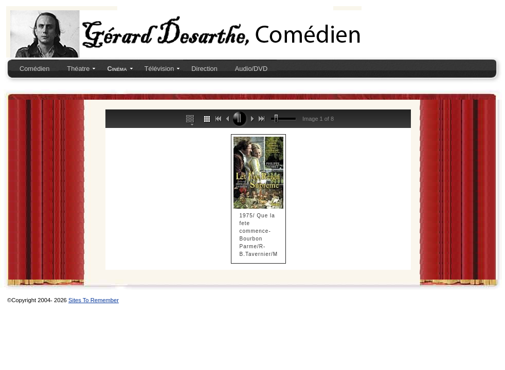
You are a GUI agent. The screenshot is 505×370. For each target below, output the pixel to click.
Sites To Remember (93, 300)
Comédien (34, 68)
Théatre (78, 68)
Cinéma (117, 68)
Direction (204, 68)
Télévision (159, 68)
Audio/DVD (251, 68)
